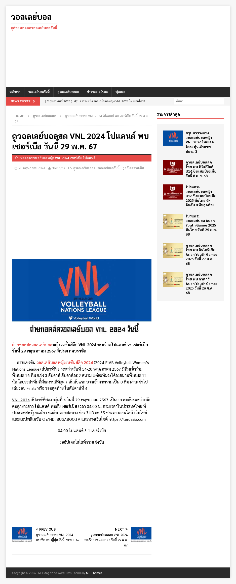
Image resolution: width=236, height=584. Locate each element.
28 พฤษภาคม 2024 (32, 168)
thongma (58, 168)
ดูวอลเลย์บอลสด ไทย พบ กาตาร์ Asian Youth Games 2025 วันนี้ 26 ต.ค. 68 (201, 283)
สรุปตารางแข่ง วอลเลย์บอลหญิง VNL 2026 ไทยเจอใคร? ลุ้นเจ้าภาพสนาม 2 (200, 142)
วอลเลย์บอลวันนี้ (39, 92)
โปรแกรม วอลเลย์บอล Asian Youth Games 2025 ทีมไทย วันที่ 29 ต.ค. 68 (201, 225)
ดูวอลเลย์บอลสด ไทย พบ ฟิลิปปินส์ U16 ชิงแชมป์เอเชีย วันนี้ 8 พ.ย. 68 (201, 169)
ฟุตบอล (120, 92)
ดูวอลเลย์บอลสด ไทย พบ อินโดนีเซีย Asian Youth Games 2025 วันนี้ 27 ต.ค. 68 (201, 254)
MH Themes (94, 573)
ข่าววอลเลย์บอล (97, 92)
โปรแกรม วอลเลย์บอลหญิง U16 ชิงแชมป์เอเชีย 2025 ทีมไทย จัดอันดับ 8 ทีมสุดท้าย (201, 195)
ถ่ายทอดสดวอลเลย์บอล (32, 344)
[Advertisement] (154, 46)
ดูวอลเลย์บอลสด (68, 92)
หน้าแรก (15, 92)
